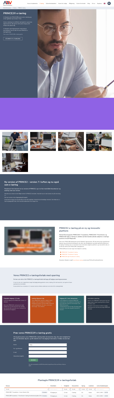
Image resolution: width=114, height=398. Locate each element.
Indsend (33, 347)
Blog (88, 3)
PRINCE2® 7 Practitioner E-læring (70, 242)
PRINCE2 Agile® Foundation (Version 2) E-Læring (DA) (19, 394)
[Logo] (7, 3)
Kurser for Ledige (62, 3)
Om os (93, 3)
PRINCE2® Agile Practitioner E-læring (71, 244)
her (5, 190)
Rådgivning (71, 3)
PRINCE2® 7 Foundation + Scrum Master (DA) (17, 380)
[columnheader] (26, 373)
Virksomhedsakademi (51, 3)
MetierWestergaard (7, 7)
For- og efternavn (17, 336)
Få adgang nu (53, 380)
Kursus (15, 332)
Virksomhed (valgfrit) (18, 343)
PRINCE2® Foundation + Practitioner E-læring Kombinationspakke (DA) (24, 383)
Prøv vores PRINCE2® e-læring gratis (13, 34)
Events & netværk (80, 3)
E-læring (42, 3)
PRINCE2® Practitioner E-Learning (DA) (16, 390)
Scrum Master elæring (78, 247)
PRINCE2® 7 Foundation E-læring (70, 240)
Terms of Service (62, 352)
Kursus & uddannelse (32, 3)
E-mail (15, 340)
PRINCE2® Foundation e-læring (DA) (15, 387)
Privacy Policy (54, 352)
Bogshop (99, 3)
